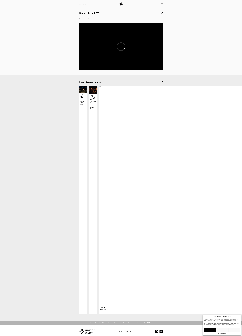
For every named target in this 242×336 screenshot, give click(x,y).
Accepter (210, 330)
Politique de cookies (221, 333)
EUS (83, 4)
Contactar (112, 331)
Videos (161, 18)
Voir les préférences (234, 330)
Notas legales (120, 331)
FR (80, 4)
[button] (239, 316)
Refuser (222, 330)
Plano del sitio (129, 331)
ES (85, 4)
